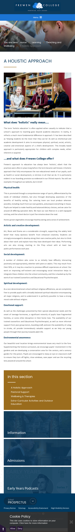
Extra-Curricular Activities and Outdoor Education (32, 402)
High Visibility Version (60, 508)
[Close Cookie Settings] (71, 522)
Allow (12, 528)
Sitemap (21, 508)
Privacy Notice (10, 508)
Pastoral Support (20, 391)
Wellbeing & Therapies (23, 396)
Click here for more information (33, 523)
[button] (3, 528)
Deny (20, 528)
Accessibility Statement (38, 508)
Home (23, 42)
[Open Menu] (37, 17)
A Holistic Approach (30, 45)
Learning (36, 42)
